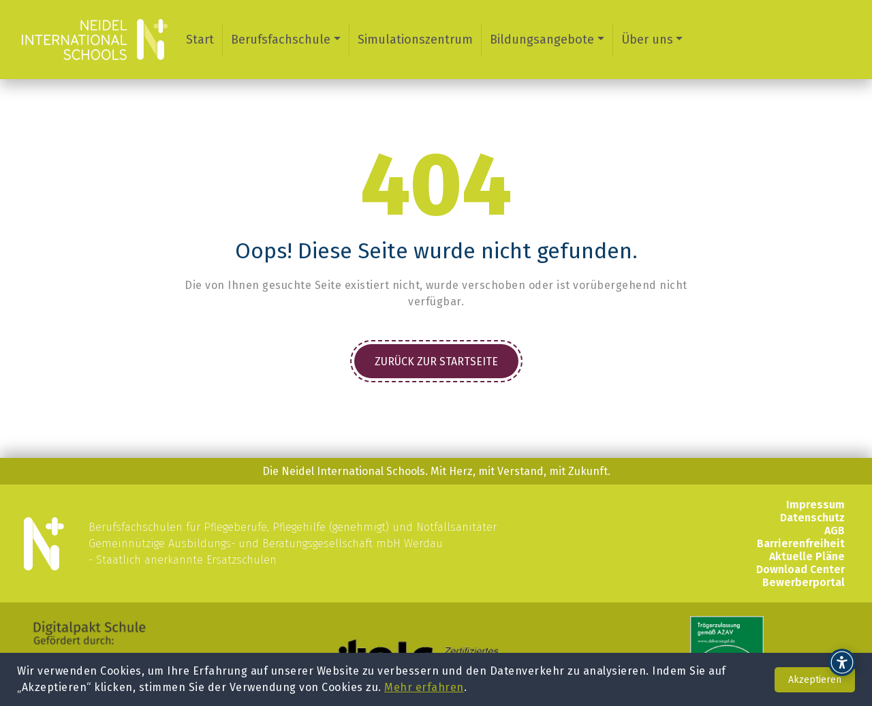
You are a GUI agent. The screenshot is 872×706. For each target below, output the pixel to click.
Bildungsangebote (542, 39)
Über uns (647, 39)
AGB (834, 530)
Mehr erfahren (424, 687)
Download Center (800, 569)
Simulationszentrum (415, 39)
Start (200, 39)
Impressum (815, 504)
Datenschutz (812, 517)
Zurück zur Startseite (436, 361)
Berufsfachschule (280, 39)
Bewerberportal (803, 582)
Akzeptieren (814, 680)
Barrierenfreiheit (801, 543)
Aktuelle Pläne (807, 556)
